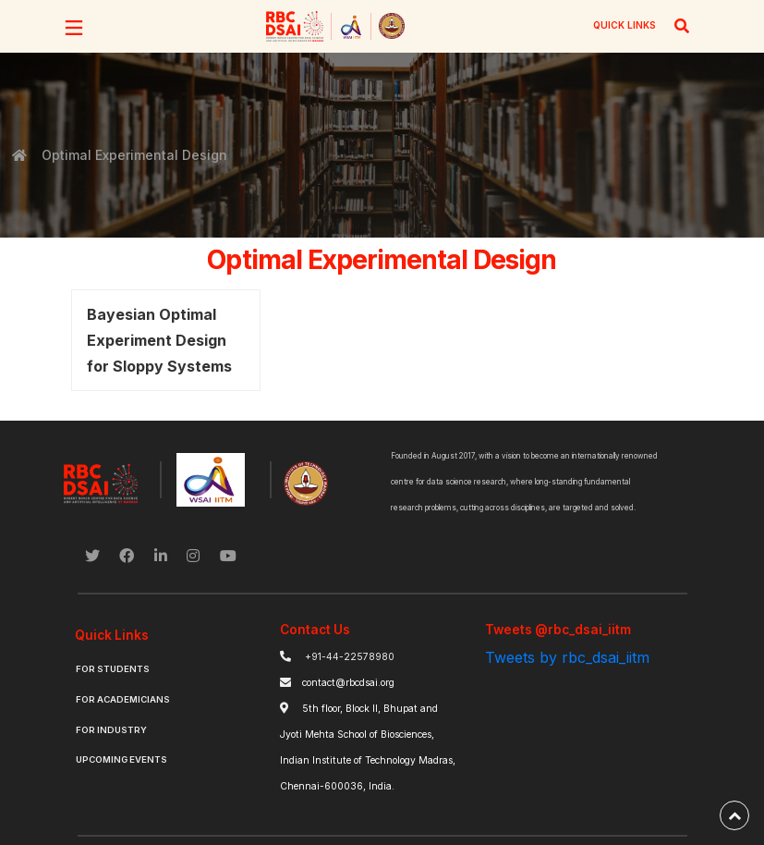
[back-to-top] (734, 815)
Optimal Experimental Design (133, 155)
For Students (113, 669)
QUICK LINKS (624, 25)
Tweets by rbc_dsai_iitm (567, 657)
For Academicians (123, 699)
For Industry (111, 730)
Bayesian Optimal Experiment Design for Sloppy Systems (159, 340)
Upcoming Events (121, 759)
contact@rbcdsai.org (348, 683)
